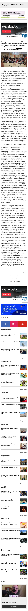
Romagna (3, 49)
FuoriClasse (19, 49)
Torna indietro (14, 279)
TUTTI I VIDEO (14, 606)
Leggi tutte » (23, 358)
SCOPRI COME (7, 31)
